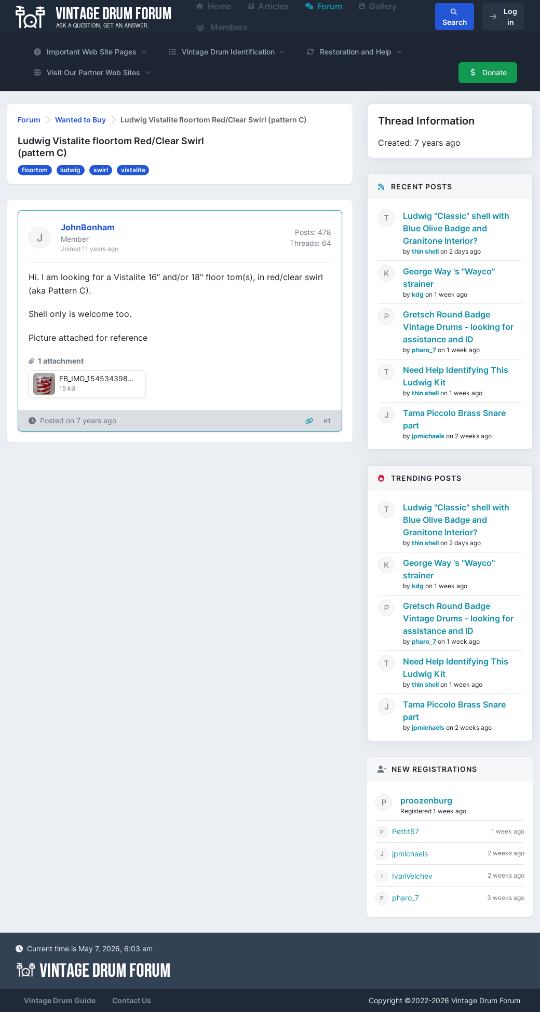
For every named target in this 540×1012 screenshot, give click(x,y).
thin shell (426, 251)
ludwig (70, 170)
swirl (100, 170)
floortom (35, 170)
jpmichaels (429, 436)
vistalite (133, 170)
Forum (29, 119)
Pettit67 (405, 831)
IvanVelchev (412, 875)
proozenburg (426, 800)
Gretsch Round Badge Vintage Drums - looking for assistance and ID (458, 326)
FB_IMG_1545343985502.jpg (109, 378)
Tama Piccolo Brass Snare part (454, 419)
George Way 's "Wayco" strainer (449, 277)
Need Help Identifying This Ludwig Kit (455, 376)
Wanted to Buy (80, 119)
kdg (418, 294)
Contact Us (131, 1000)
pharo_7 (425, 350)
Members (222, 27)
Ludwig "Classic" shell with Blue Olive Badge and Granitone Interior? (456, 228)
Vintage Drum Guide (60, 1000)
